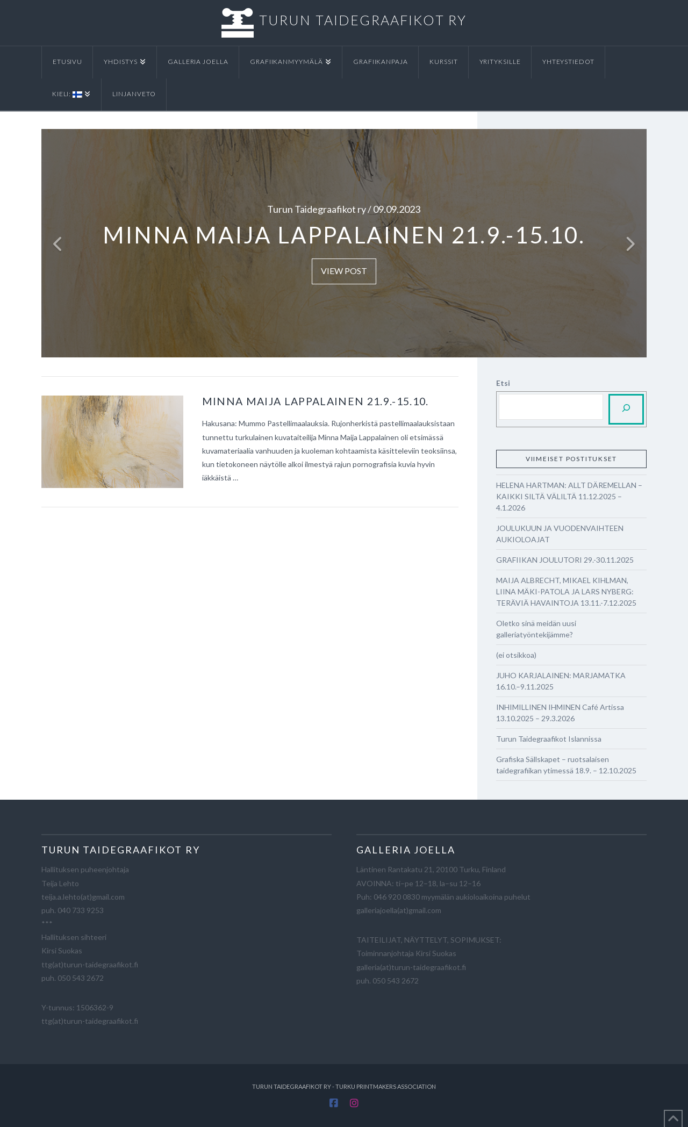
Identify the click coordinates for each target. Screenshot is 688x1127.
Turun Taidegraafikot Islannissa (548, 738)
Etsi (503, 382)
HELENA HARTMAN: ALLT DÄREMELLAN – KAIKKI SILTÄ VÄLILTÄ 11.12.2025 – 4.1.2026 (569, 496)
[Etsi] (626, 409)
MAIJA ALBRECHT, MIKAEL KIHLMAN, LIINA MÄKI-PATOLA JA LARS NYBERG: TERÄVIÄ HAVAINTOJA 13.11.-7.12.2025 (566, 591)
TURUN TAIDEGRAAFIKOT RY (363, 20)
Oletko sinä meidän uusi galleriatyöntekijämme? (536, 629)
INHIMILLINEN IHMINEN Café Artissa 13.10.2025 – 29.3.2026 (560, 712)
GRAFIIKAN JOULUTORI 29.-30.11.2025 (565, 559)
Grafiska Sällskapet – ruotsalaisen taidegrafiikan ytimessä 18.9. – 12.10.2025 (566, 765)
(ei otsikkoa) (516, 654)
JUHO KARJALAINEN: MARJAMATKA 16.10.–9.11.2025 (561, 681)
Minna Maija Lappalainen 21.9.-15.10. (315, 401)
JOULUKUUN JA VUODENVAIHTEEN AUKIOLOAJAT (560, 533)
